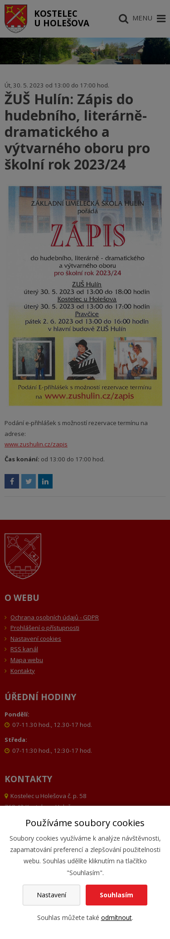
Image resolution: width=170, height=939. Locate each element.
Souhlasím (116, 895)
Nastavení (51, 895)
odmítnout (116, 917)
